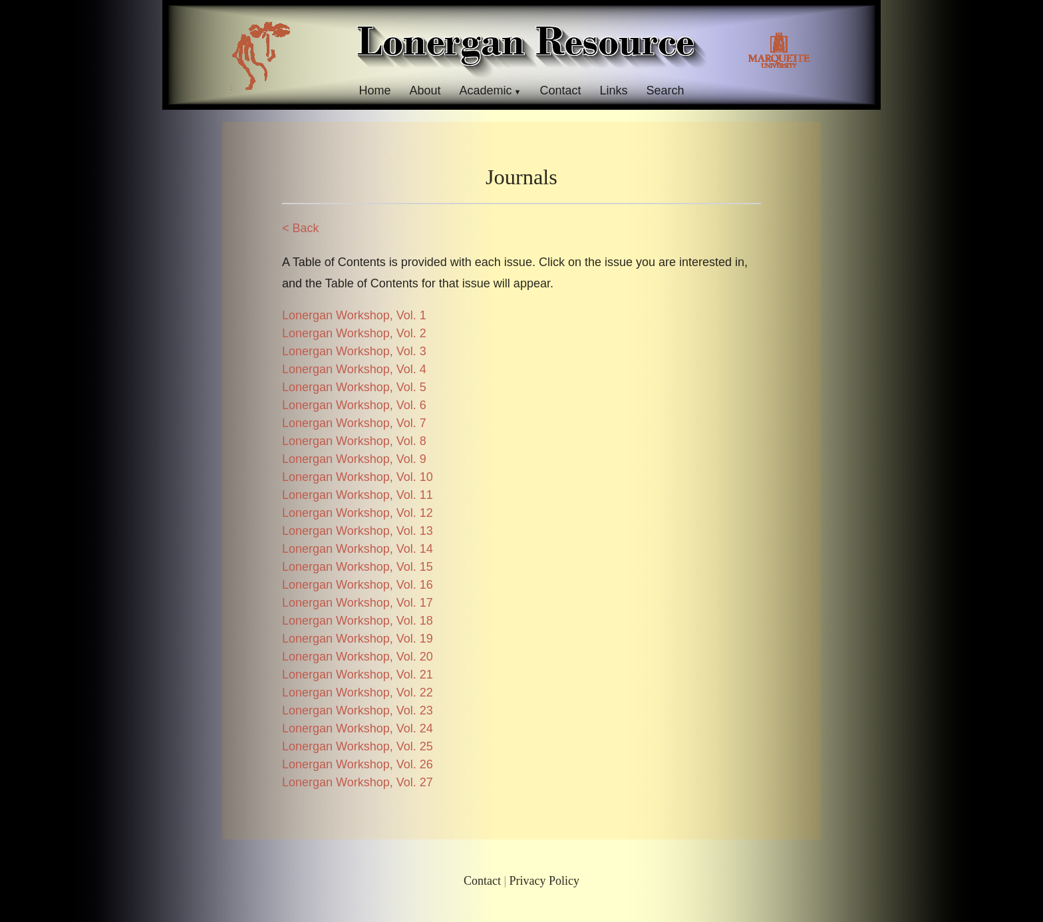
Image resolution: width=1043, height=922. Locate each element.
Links (614, 90)
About (424, 90)
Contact (560, 90)
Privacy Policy (545, 880)
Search (665, 90)
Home (374, 90)
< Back (300, 228)
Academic (485, 90)
